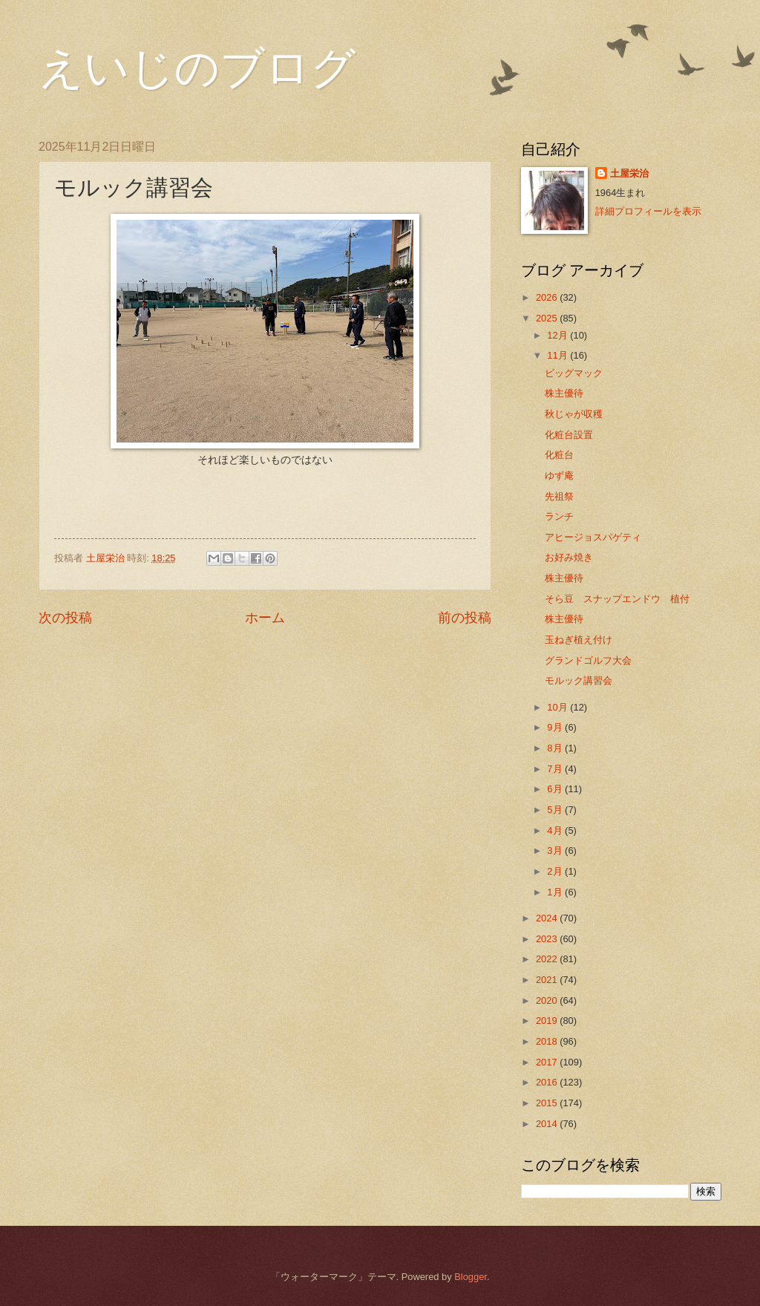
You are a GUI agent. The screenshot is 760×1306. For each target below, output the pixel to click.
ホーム (265, 617)
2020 (548, 1000)
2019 (548, 1020)
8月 (556, 748)
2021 (548, 979)
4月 (556, 830)
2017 (548, 1062)
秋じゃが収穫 (574, 413)
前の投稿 (464, 617)
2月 (556, 871)
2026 (548, 297)
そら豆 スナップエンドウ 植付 (617, 598)
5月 (556, 809)
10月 (558, 707)
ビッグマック (574, 373)
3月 (556, 850)
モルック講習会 (578, 680)
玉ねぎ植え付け (578, 639)
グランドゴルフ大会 (588, 660)
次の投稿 (65, 617)
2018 (548, 1041)
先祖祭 (559, 496)
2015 (548, 1103)
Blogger (470, 1276)
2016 (548, 1082)
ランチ (559, 516)
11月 (558, 355)
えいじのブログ (197, 68)
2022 (548, 958)
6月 (556, 788)
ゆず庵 (559, 475)
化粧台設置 (569, 434)
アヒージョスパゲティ (593, 537)
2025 (548, 318)
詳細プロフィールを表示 (648, 211)
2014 (548, 1123)
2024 (548, 918)
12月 (558, 335)
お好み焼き (569, 557)
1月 (556, 892)
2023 (548, 938)
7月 (556, 768)
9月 (556, 727)
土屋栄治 (629, 173)
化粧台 (559, 454)
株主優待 (564, 393)
